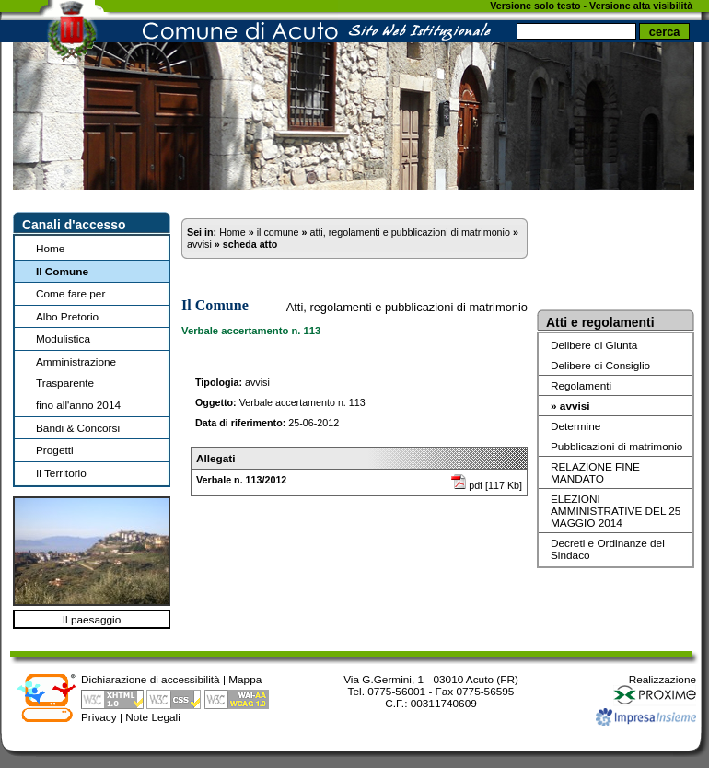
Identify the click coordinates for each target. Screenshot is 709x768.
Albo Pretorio (67, 316)
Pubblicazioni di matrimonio (616, 446)
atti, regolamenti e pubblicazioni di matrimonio (409, 232)
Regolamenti (581, 385)
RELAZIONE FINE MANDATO (595, 472)
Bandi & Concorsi (78, 428)
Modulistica (63, 338)
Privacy (99, 717)
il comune (278, 232)
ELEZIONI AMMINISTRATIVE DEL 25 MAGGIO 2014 (615, 511)
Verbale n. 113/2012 (241, 479)
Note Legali (152, 717)
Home (50, 248)
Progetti (55, 450)
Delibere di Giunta (594, 345)
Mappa (245, 679)
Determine (575, 426)
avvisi (199, 244)
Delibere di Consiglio (600, 365)
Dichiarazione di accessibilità (150, 679)
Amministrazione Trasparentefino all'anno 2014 (78, 383)
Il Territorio (61, 473)
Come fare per (70, 293)
